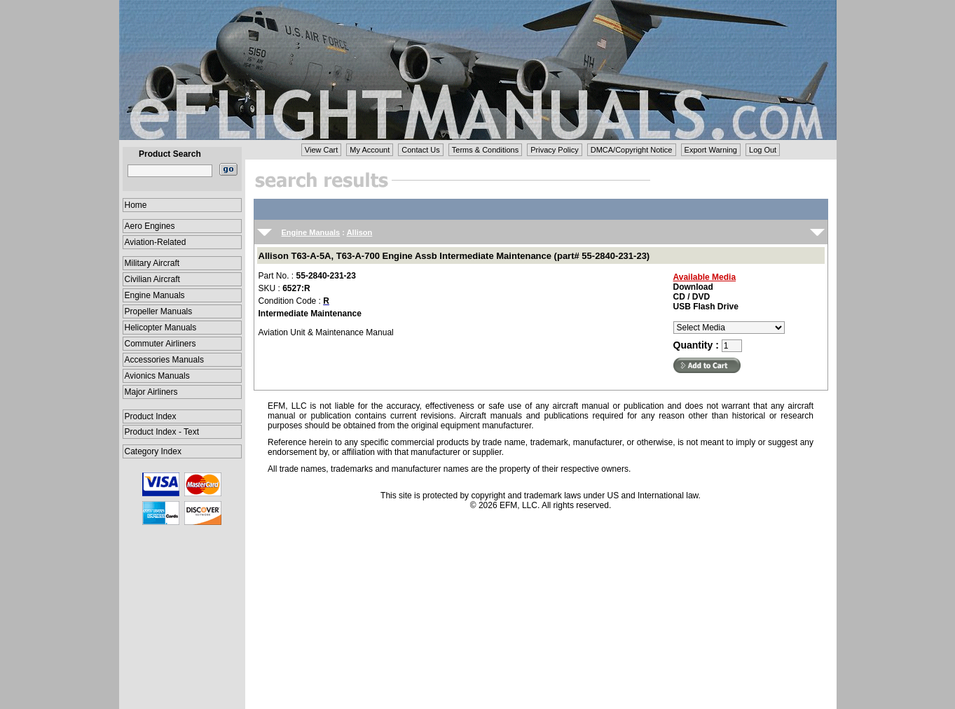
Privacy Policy (554, 150)
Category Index (153, 451)
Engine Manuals (155, 295)
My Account (370, 150)
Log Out (762, 150)
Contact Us (420, 150)
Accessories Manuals (164, 360)
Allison (360, 232)
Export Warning (711, 150)
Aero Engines (150, 226)
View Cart (321, 150)
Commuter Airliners (160, 344)
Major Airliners (151, 392)
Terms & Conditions (485, 150)
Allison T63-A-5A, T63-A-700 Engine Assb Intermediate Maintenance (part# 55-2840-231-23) (454, 256)
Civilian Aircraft (152, 279)
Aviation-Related (155, 242)
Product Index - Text (162, 432)
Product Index (151, 416)
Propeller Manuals (159, 311)
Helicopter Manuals (161, 327)
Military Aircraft (152, 263)
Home (136, 205)
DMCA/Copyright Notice (632, 150)
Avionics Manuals (157, 376)
